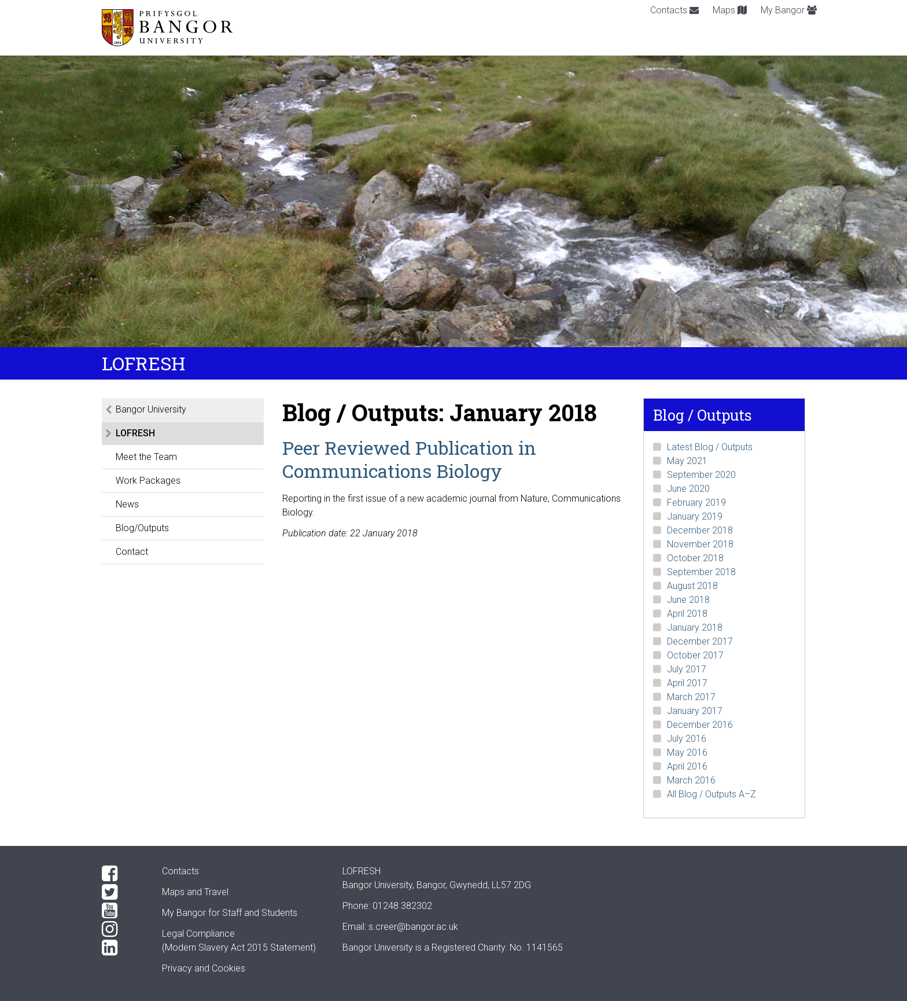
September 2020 (701, 474)
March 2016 (691, 780)
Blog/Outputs (142, 527)
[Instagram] (122, 929)
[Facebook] (122, 873)
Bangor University (151, 409)
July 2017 (686, 669)
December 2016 (700, 724)
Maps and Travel (195, 891)
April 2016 (687, 766)
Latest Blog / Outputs (710, 446)
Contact (132, 551)
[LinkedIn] (122, 948)
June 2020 (688, 488)
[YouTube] (122, 910)
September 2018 (701, 571)
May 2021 (687, 460)
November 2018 (700, 544)
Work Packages (148, 480)
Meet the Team (146, 456)
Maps (730, 10)
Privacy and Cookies (203, 968)
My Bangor (789, 10)
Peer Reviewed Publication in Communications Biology (409, 459)
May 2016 (687, 752)
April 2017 (687, 683)
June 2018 (688, 599)
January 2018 (694, 627)
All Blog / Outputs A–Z (711, 794)
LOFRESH (135, 433)
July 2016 (686, 738)
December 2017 (700, 641)
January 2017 (694, 710)
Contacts (674, 10)
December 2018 (700, 530)
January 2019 (694, 516)
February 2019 (696, 502)
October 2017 (695, 655)
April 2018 (687, 613)
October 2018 (695, 558)
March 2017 (691, 696)
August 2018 (692, 585)
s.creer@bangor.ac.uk (413, 926)
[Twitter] (122, 892)
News (127, 504)
